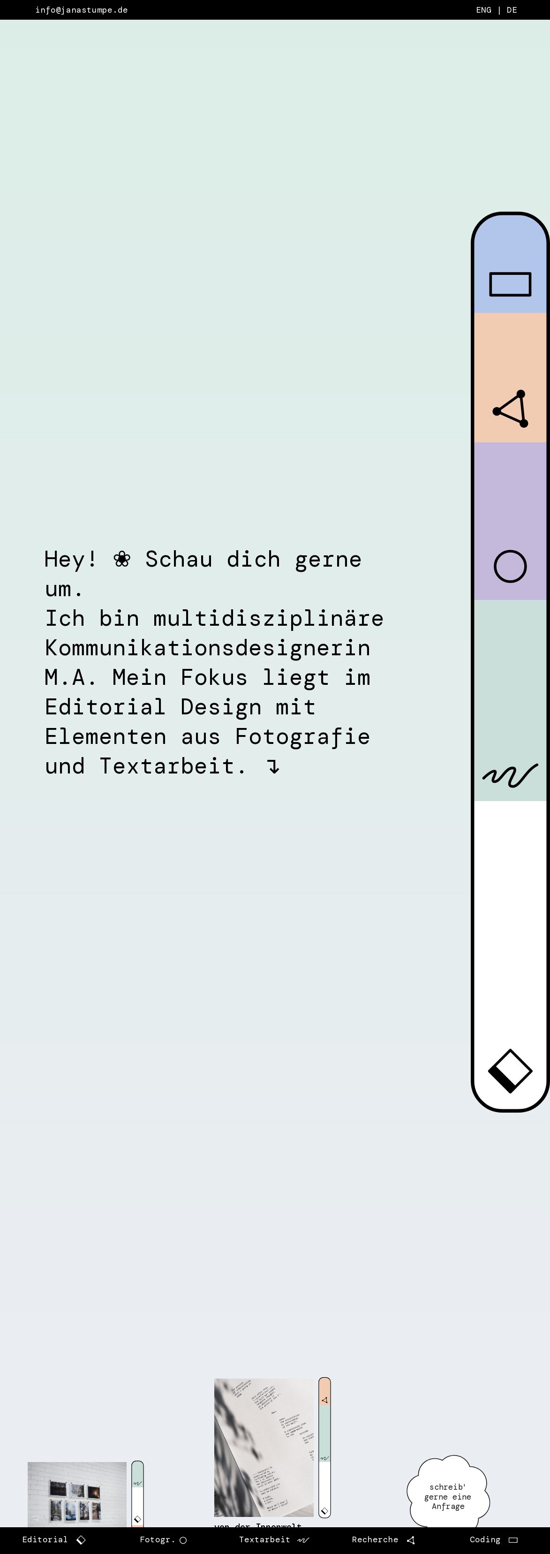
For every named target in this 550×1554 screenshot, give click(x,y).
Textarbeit (275, 1540)
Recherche (385, 1540)
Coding (486, 1540)
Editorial (63, 1540)
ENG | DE (496, 10)
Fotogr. (165, 1540)
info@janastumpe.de (81, 10)
